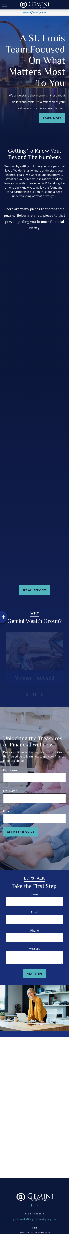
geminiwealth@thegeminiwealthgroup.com (34, 1219)
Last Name (10, 791)
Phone (34, 930)
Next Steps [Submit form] (34, 973)
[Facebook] (31, 1205)
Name (34, 894)
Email (6, 811)
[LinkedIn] (37, 1205)
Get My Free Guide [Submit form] (20, 831)
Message (34, 948)
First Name (10, 770)
